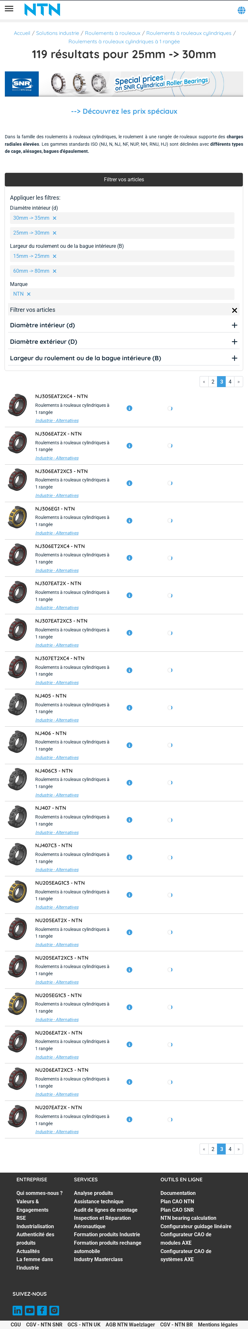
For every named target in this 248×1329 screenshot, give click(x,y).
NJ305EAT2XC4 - (61, 396)
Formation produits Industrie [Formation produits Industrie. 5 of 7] (107, 1234)
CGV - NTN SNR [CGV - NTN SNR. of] (44, 1325)
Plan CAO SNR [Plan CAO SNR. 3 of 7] (177, 1210)
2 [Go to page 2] (213, 382)
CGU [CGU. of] (16, 1325)
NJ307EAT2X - (58, 583)
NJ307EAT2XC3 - (61, 620)
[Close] (235, 310)
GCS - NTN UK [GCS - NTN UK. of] (83, 1325)
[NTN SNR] (42, 9)
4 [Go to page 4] (230, 382)
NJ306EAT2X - (58, 433)
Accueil (22, 33)
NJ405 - (51, 695)
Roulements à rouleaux (112, 33)
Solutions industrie (57, 33)
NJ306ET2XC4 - (60, 546)
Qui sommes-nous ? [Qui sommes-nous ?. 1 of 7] (39, 1193)
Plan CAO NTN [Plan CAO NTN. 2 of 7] (177, 1201)
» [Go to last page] (238, 381)
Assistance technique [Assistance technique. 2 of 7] (99, 1201)
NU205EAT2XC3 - (61, 958)
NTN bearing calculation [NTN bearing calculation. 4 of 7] (188, 1218)
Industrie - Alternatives (56, 420)
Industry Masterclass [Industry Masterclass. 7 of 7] (98, 1259)
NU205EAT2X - (58, 920)
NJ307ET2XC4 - (60, 658)
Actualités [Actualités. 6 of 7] (28, 1251)
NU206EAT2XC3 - (61, 1070)
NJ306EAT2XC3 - (61, 471)
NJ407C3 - (53, 845)
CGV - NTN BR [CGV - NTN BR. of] (176, 1325)
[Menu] (9, 9)
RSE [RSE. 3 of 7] (21, 1218)
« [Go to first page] (204, 381)
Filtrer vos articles (124, 179)
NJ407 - (50, 808)
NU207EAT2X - (58, 1107)
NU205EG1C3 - (58, 995)
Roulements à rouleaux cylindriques (189, 33)
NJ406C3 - (54, 770)
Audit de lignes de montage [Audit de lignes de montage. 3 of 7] (106, 1210)
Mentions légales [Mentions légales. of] (218, 1325)
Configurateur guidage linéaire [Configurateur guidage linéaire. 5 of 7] (196, 1226)
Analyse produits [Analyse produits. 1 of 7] (93, 1193)
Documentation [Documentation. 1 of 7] (178, 1193)
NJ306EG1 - (55, 508)
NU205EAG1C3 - (60, 883)
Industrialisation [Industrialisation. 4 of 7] (35, 1226)
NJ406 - (51, 733)
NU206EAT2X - (58, 1032)
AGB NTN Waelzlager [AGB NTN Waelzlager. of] (130, 1325)
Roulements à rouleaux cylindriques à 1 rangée (124, 41)
